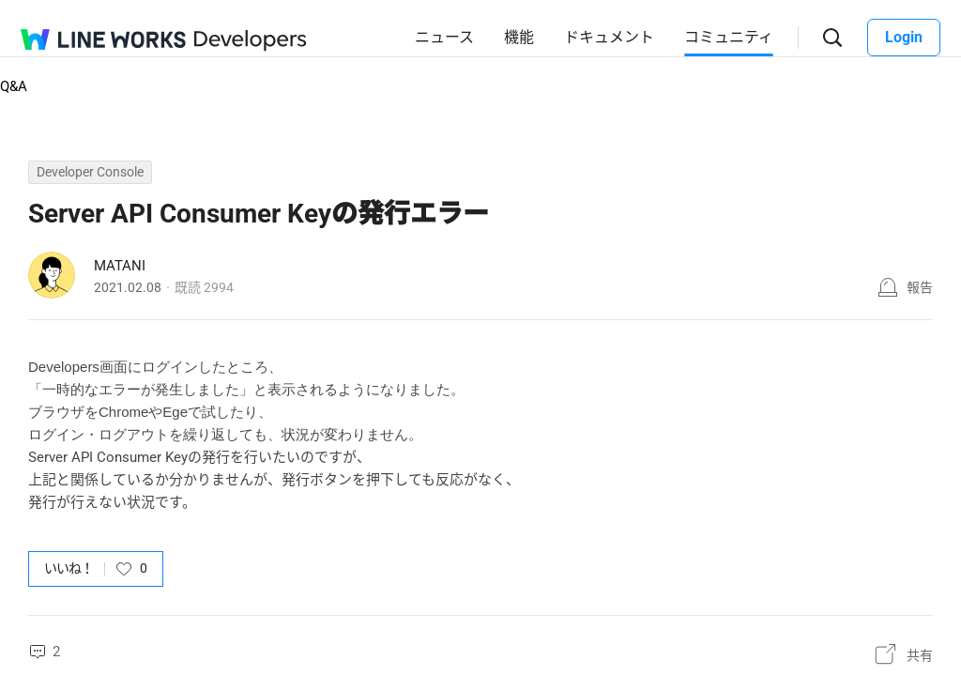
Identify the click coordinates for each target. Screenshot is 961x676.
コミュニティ (728, 37)
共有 (920, 655)
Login (904, 37)
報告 (920, 287)
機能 (519, 37)
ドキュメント (609, 37)
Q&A (13, 86)
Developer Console (90, 171)
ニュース (444, 37)
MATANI (119, 265)
